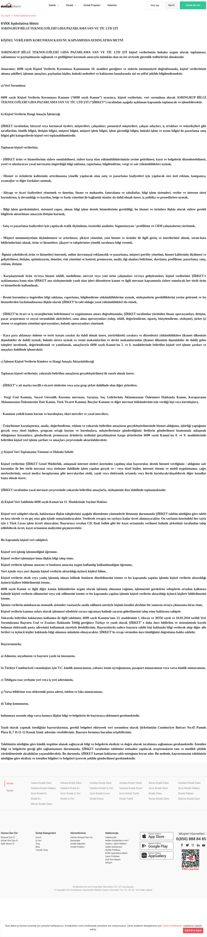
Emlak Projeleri (78, 847)
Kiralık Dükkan (186, 793)
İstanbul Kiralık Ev (70, 788)
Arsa (38, 844)
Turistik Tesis (42, 850)
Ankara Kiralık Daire (71, 783)
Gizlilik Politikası (113, 850)
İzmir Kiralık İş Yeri (70, 793)
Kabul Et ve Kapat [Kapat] (193, 930)
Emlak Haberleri (78, 844)
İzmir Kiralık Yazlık (129, 793)
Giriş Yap (155, 5)
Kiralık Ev (36, 798)
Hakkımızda (110, 837)
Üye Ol (171, 5)
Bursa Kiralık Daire (159, 783)
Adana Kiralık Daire (41, 783)
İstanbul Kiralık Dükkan (43, 788)
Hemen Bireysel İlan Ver (82, 837)
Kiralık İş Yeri (67, 798)
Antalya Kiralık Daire (101, 783)
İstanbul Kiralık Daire (189, 783)
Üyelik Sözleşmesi (113, 847)
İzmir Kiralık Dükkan (189, 788)
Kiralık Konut (97, 798)
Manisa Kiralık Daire (189, 798)
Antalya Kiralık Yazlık (130, 783)
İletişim (108, 862)
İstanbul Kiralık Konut (130, 788)
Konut (38, 837)
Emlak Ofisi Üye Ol (9, 840)
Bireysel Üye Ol (8, 837)
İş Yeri (38, 840)
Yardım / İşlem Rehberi (115, 844)
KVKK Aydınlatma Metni (25, 16)
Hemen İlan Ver (193, 5)
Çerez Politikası (112, 856)
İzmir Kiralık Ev (39, 793)
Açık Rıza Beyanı (113, 859)
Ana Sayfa (5, 16)
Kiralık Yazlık (126, 798)
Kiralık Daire (155, 793)
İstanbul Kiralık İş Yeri (101, 788)
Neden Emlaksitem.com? (117, 840)
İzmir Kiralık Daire (158, 788)
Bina (38, 847)
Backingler (75, 840)
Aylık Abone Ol (7, 844)
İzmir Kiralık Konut (100, 793)
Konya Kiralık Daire (159, 798)
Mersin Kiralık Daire (41, 804)
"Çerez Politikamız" (172, 925)
